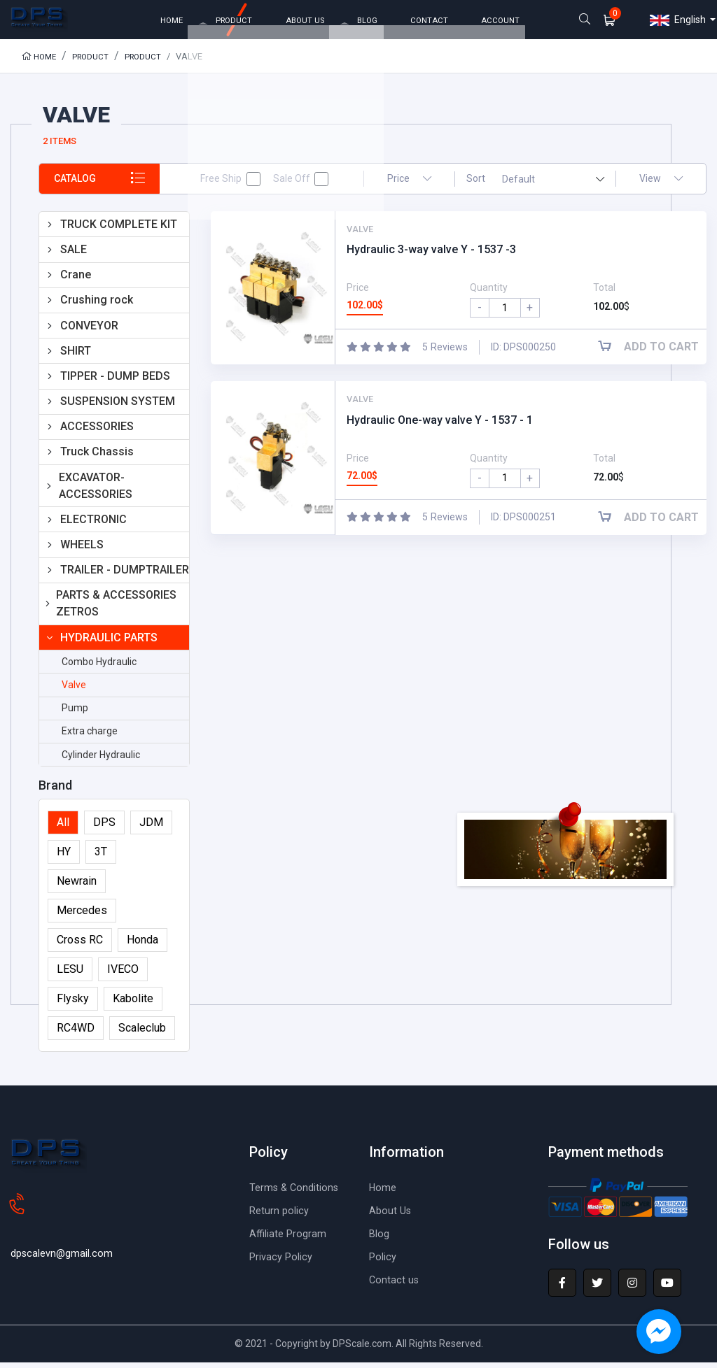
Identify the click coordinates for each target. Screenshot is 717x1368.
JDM (151, 827)
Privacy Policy (284, 1262)
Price (409, 184)
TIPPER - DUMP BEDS (115, 381)
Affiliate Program (290, 1239)
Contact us (395, 1285)
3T (101, 857)
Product (94, 62)
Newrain (77, 886)
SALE (73, 255)
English (678, 23)
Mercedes (82, 915)
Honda (142, 945)
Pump (75, 713)
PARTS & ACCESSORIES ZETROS (116, 609)
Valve (74, 690)
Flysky (73, 1004)
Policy (384, 1262)
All (63, 827)
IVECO (123, 974)
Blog (380, 1239)
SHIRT (75, 356)
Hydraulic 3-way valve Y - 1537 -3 (431, 255)
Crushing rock (96, 305)
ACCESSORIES (97, 432)
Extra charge (90, 736)
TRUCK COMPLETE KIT (118, 229)
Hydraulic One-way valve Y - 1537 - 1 (440, 425)
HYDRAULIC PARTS (109, 643)
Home (40, 62)
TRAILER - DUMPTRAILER (124, 575)
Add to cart (654, 352)
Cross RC (80, 945)
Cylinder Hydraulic (101, 759)
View (661, 184)
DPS (104, 827)
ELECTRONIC (93, 525)
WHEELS (82, 550)
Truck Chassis (97, 457)
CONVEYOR (89, 330)
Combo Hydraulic (99, 667)
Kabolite (133, 1004)
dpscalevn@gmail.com (65, 1235)
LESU (70, 974)
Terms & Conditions (297, 1192)
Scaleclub (142, 1033)
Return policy (281, 1216)
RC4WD (76, 1033)
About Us (391, 1216)
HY (64, 857)
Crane (75, 280)
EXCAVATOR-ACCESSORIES (95, 491)
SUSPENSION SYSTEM (117, 406)
